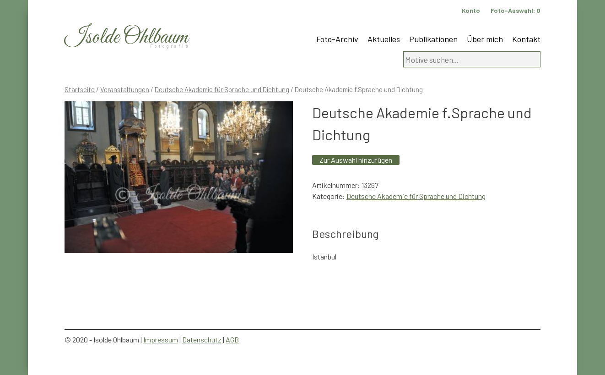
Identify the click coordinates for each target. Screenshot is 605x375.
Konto (471, 10)
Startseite (80, 89)
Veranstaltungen (124, 89)
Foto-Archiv (337, 39)
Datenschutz (201, 339)
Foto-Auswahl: (515, 10)
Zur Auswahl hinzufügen (355, 159)
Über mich (485, 39)
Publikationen (433, 39)
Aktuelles (383, 39)
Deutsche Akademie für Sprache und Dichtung (222, 89)
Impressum (160, 339)
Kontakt (526, 39)
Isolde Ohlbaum (126, 37)
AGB (232, 339)
